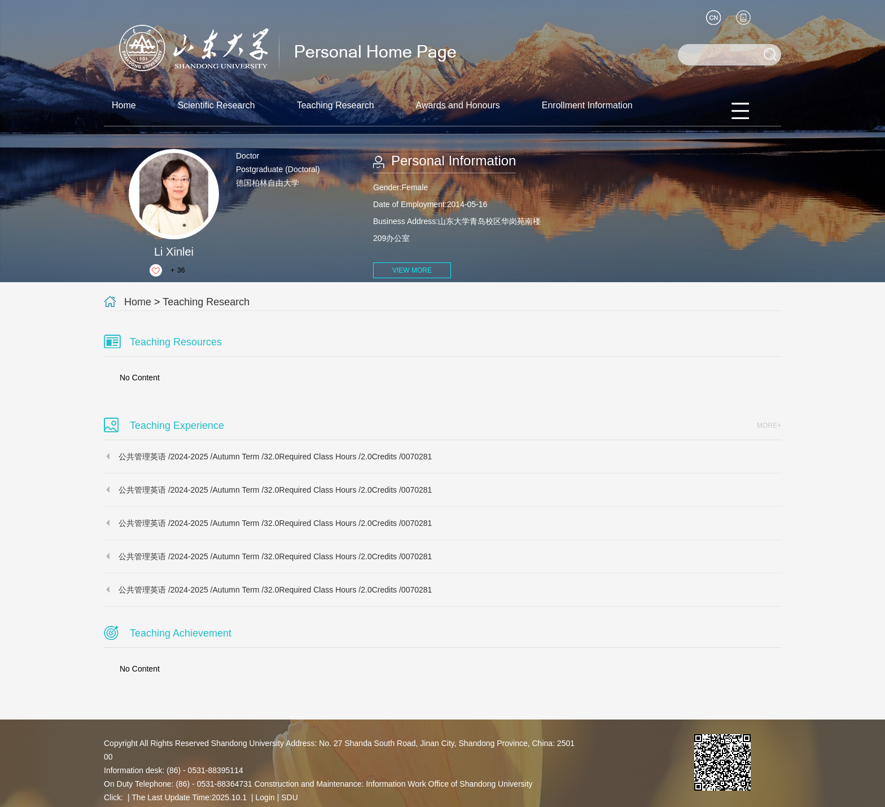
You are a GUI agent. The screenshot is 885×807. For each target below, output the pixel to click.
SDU (289, 797)
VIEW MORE (412, 270)
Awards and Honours (458, 105)
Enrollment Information (587, 105)
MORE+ (769, 425)
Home (124, 105)
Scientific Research (216, 105)
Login (265, 797)
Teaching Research (335, 105)
